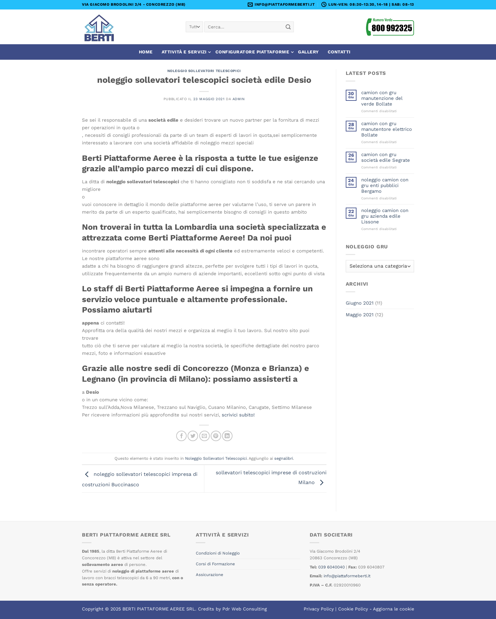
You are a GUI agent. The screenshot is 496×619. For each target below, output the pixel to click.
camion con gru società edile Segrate (385, 157)
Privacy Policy (319, 608)
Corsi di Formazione (215, 563)
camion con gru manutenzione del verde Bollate (381, 98)
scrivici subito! (238, 415)
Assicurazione (209, 574)
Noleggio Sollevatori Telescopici (204, 71)
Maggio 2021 (360, 315)
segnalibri (283, 458)
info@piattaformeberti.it (347, 575)
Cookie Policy (353, 608)
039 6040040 (331, 567)
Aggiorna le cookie (393, 608)
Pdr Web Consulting (244, 608)
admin (238, 99)
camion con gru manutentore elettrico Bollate (386, 129)
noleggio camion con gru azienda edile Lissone (384, 216)
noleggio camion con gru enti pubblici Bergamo (384, 185)
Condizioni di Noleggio (218, 553)
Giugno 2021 (360, 303)
